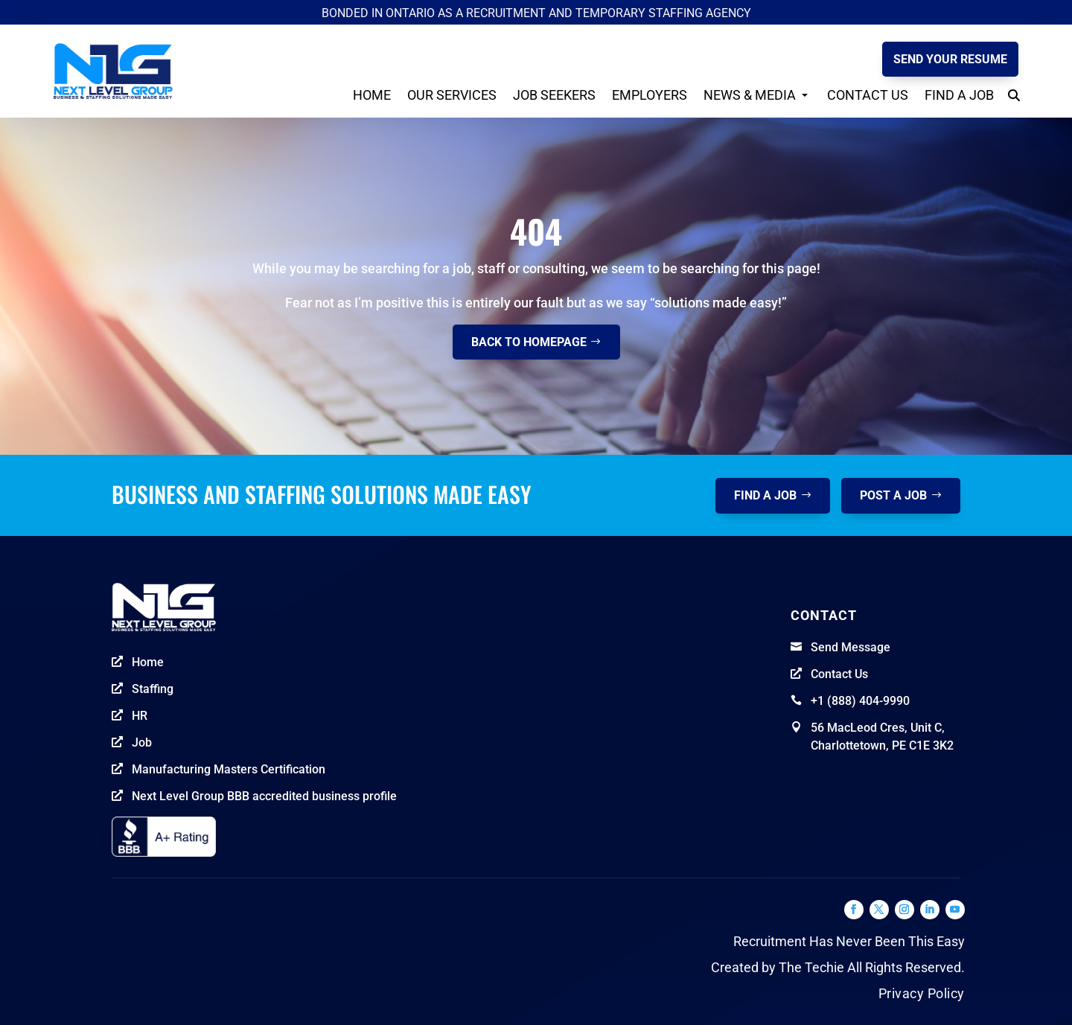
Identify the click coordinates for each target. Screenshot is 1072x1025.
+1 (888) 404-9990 (860, 701)
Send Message (850, 647)
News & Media (750, 95)
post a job (893, 495)
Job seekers (554, 95)
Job (142, 742)
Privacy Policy (921, 993)
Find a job (765, 495)
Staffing (152, 689)
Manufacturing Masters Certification (228, 769)
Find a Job (959, 95)
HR (139, 716)
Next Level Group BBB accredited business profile (264, 796)
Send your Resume (950, 59)
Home (372, 95)
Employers (649, 95)
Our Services (452, 95)
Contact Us (867, 95)
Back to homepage (529, 342)
